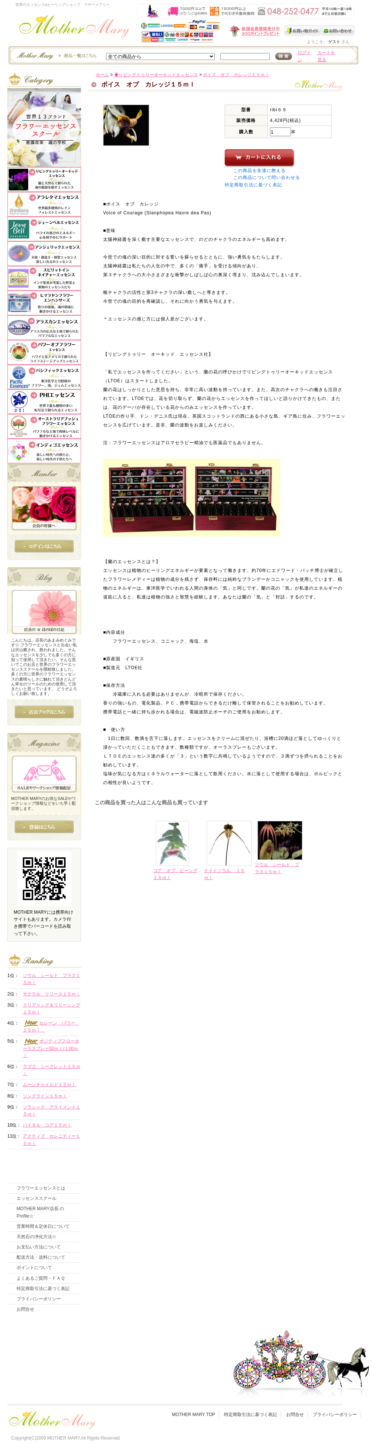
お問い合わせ (338, 30)
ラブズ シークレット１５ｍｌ (51, 1070)
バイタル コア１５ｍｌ (47, 1125)
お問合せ (25, 1309)
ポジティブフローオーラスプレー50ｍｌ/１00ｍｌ (51, 1048)
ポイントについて (34, 1267)
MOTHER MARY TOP (193, 1414)
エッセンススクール (36, 1198)
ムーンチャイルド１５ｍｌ (49, 1084)
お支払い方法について (39, 1247)
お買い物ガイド (303, 30)
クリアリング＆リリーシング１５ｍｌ (51, 1008)
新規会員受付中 (211, 31)
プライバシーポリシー (39, 1298)
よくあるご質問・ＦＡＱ (41, 1278)
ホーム (102, 74)
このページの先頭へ (293, 936)
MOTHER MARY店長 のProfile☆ (40, 1212)
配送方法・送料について (41, 1257)
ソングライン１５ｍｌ (45, 1096)
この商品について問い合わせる (266, 177)
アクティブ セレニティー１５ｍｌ (51, 1140)
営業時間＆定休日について (43, 1226)
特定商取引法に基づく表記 (253, 184)
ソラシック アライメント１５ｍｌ (51, 1110)
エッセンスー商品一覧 (55, 55)
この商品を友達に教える (259, 170)
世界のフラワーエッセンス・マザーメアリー (74, 28)
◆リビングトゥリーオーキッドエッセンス (156, 74)
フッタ (51, 1418)
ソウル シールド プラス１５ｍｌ (51, 979)
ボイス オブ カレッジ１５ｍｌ (236, 74)
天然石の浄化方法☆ (36, 1236)
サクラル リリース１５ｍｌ (51, 994)
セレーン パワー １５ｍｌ (51, 1026)
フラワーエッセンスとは (41, 1188)
